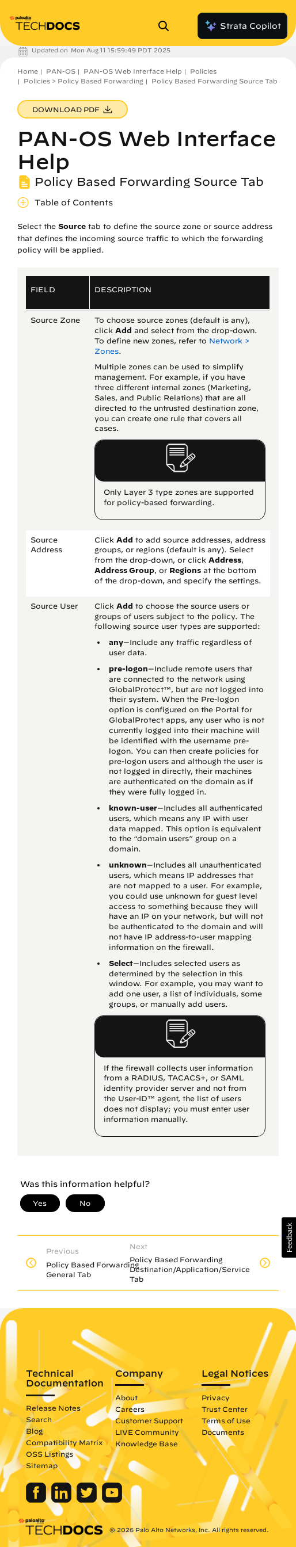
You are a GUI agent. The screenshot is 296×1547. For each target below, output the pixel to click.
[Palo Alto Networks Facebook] (37, 1499)
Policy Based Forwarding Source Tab (214, 81)
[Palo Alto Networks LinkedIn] (62, 1499)
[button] (289, 1237)
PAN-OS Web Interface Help (133, 71)
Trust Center (225, 1409)
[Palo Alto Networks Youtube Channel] (112, 1499)
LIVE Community (147, 1432)
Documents (223, 1432)
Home (27, 71)
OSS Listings (49, 1454)
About (126, 1397)
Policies (203, 71)
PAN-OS (60, 71)
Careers (130, 1409)
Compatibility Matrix (64, 1442)
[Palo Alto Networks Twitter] (88, 1499)
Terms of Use (226, 1420)
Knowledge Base (146, 1443)
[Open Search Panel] (167, 26)
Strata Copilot (242, 26)
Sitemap (42, 1465)
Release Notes (53, 1408)
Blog (34, 1431)
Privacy (216, 1397)
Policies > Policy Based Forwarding (83, 81)
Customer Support (149, 1420)
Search (39, 1419)
